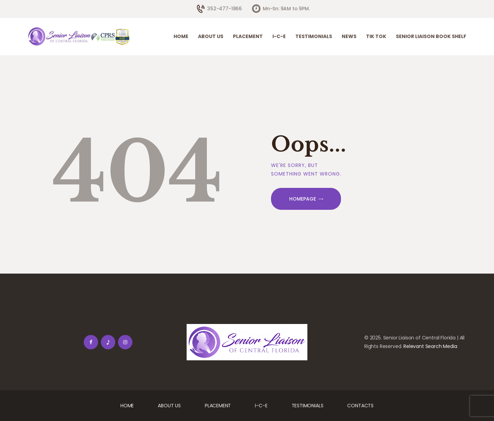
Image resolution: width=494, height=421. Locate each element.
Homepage (302, 198)
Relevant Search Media (430, 346)
